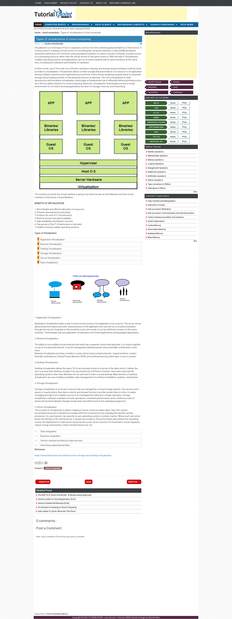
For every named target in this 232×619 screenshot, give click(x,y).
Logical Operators (156, 164)
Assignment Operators (158, 168)
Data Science (103, 24)
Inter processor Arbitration (159, 209)
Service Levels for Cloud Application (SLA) (57, 499)
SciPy (175, 87)
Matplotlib (152, 87)
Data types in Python (157, 188)
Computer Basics (55, 24)
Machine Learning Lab (122, 3)
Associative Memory (157, 229)
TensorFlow (153, 92)
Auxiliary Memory (155, 233)
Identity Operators (156, 152)
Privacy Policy (68, 3)
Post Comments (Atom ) (57, 614)
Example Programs (162, 24)
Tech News (186, 24)
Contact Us (86, 3)
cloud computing (50, 32)
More (195, 192)
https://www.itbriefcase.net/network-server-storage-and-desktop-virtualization (73, 455)
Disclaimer (50, 3)
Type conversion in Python (159, 184)
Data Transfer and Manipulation (161, 201)
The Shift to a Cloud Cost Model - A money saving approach (65, 495)
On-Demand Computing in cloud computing (57, 507)
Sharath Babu (154, 617)
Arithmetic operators (157, 176)
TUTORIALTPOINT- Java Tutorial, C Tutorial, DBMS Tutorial (113, 617)
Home (38, 3)
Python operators (155, 180)
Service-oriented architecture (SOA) (53, 503)
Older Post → (134, 482)
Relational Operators (157, 172)
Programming (80, 24)
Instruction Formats (156, 205)
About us (101, 3)
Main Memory (154, 237)
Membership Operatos (158, 156)
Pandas (176, 82)
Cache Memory (154, 225)
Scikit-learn (178, 92)
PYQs (184, 108)
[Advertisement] (131, 14)
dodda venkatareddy (54, 44)
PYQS (184, 103)
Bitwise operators (155, 160)
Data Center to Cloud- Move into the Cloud (56, 511)
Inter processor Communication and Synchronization (171, 213)
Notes (172, 103)
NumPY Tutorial (154, 82)
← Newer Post (43, 482)
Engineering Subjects (130, 24)
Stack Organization (156, 221)
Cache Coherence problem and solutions (166, 217)
